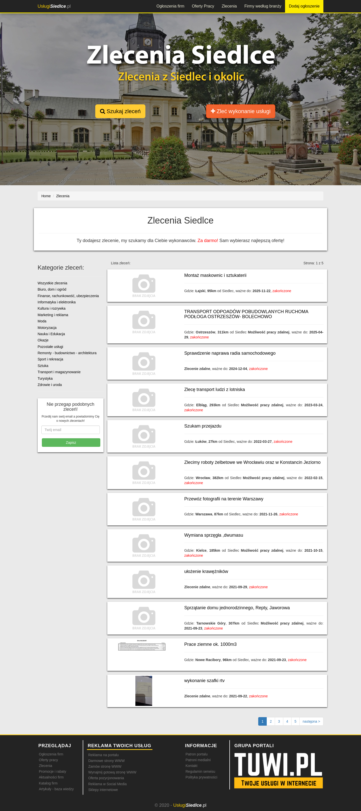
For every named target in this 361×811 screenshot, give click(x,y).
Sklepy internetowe (103, 790)
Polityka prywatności (201, 777)
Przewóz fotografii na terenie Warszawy (223, 498)
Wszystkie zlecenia (52, 283)
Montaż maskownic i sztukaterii (215, 275)
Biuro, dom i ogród (52, 289)
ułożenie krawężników (206, 571)
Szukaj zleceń (120, 111)
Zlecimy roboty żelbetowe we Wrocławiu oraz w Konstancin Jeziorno (252, 462)
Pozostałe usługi (50, 347)
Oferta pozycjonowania (106, 778)
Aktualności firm (51, 777)
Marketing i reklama (53, 315)
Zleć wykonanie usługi (240, 111)
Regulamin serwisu (200, 771)
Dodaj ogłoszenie (304, 6)
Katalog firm (48, 783)
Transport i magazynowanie (59, 372)
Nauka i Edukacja (51, 334)
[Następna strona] (311, 721)
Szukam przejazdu (202, 426)
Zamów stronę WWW (104, 766)
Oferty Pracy (203, 6)
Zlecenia (229, 6)
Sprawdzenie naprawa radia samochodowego (230, 353)
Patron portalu (197, 754)
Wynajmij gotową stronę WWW (112, 772)
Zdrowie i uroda (50, 385)
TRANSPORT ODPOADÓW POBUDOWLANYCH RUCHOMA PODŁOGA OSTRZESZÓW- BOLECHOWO (246, 314)
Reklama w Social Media (107, 784)
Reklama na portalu (103, 755)
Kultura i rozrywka (51, 308)
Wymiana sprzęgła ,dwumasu (213, 535)
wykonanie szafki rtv (204, 680)
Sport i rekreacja (50, 359)
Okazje (43, 340)
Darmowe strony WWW (106, 761)
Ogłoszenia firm (170, 6)
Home (46, 196)
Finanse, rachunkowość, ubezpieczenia (68, 296)
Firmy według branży (263, 6)
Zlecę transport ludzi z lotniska (214, 389)
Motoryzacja (47, 328)
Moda (42, 321)
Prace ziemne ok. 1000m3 (210, 644)
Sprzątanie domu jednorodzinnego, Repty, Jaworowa (237, 607)
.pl (54, 6)
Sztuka (43, 366)
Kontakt (191, 766)
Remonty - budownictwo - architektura (67, 353)
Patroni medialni (198, 760)
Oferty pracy (48, 760)
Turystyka (45, 378)
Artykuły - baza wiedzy (56, 789)
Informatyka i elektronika (57, 302)
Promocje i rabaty (52, 771)
